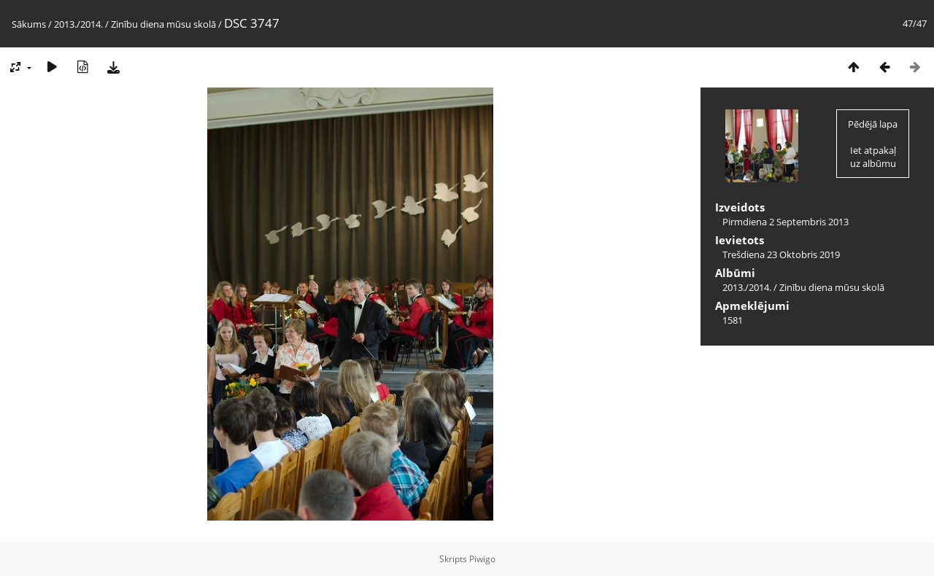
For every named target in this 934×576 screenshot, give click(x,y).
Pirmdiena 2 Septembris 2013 (785, 221)
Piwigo (482, 559)
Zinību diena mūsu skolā (163, 24)
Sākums (29, 24)
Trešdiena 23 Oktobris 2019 (781, 254)
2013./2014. (78, 24)
